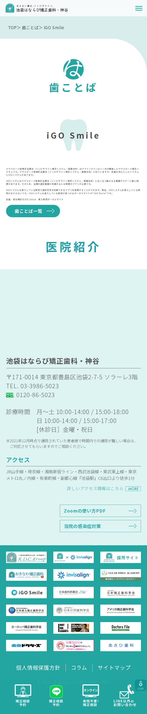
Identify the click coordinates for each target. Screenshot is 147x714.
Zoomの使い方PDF (85, 522)
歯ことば (30, 27)
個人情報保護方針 (38, 667)
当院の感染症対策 (82, 538)
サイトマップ (114, 667)
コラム (79, 667)
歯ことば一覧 (28, 211)
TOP (12, 27)
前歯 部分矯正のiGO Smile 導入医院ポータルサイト (34, 199)
